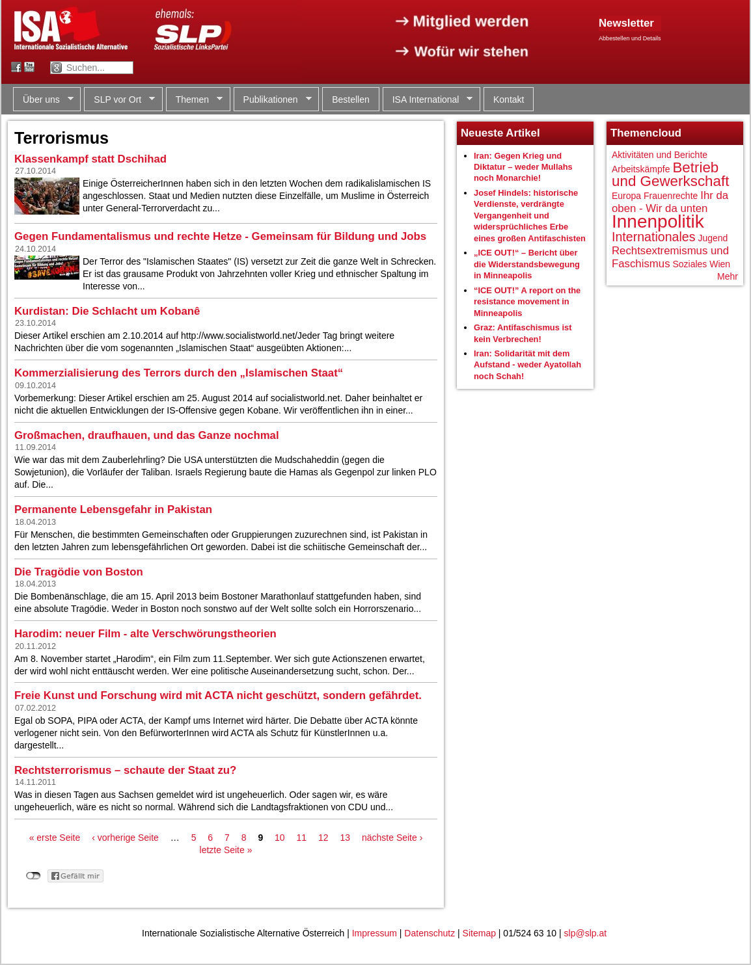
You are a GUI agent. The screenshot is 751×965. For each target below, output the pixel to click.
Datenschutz (429, 933)
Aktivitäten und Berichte (659, 155)
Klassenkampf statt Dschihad (90, 159)
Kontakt (508, 99)
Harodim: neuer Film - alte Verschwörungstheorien (145, 634)
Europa (626, 196)
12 (323, 837)
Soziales (689, 264)
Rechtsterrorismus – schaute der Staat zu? (125, 770)
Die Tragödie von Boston (78, 572)
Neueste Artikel (500, 133)
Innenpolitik (658, 221)
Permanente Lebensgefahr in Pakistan (113, 509)
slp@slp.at (585, 933)
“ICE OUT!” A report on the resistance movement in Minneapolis (527, 301)
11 (302, 837)
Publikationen (273, 99)
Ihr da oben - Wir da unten (670, 202)
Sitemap (479, 933)
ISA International (428, 99)
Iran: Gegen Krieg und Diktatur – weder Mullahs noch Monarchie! (523, 167)
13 (345, 837)
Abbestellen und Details (630, 38)
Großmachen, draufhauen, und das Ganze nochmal (146, 435)
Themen (194, 99)
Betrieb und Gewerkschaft (670, 174)
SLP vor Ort (119, 99)
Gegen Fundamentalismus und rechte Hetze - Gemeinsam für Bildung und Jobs (220, 236)
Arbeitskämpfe (641, 169)
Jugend (713, 238)
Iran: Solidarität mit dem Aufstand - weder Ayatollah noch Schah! (527, 365)
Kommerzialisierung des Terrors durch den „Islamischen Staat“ (178, 373)
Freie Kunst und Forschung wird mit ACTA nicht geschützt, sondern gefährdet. (218, 695)
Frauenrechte (671, 196)
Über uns (43, 99)
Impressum (374, 933)
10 (280, 837)
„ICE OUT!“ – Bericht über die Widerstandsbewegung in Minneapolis (527, 264)
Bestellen (351, 99)
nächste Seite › (392, 837)
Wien (719, 264)
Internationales (654, 237)
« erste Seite (55, 837)
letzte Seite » (226, 850)
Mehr (727, 276)
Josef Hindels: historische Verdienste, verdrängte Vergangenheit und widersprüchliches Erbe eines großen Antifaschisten (530, 215)
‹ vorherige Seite (125, 837)
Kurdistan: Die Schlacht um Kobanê (107, 311)
